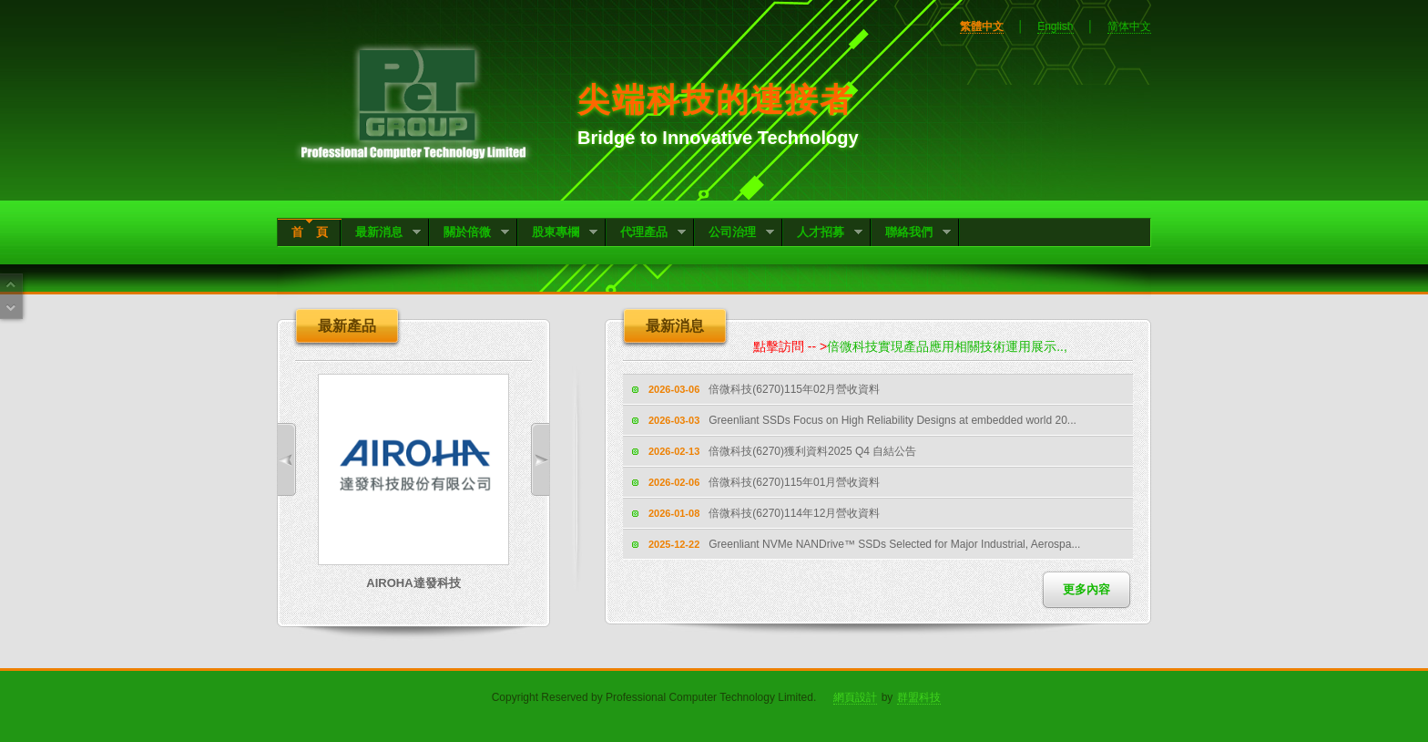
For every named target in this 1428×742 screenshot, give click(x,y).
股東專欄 (557, 233)
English (1055, 26)
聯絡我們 (911, 233)
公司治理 (734, 233)
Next (540, 459)
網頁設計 (855, 697)
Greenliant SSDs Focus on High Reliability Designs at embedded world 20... (892, 420)
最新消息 (381, 233)
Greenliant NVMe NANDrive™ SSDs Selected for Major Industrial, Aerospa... (894, 544)
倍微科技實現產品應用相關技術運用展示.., (952, 346)
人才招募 (822, 233)
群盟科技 (919, 697)
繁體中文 (982, 26)
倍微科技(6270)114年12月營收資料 (794, 513)
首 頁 (309, 232)
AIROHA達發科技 (413, 583)
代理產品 (646, 233)
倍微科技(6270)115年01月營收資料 (794, 482)
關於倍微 (469, 233)
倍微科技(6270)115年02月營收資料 (794, 389)
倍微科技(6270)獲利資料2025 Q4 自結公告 (812, 451)
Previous (287, 459)
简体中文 (1129, 26)
